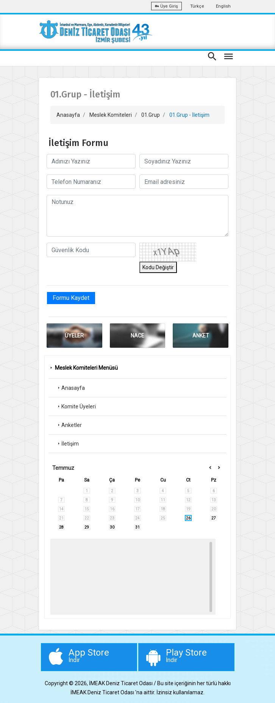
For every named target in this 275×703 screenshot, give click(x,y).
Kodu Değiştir (158, 267)
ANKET (200, 336)
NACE (137, 336)
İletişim (67, 444)
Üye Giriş (166, 6)
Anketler (69, 425)
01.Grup (150, 115)
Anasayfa (68, 115)
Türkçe (197, 6)
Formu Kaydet (71, 297)
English (223, 6)
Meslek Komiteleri (110, 115)
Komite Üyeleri (76, 406)
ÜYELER (74, 336)
